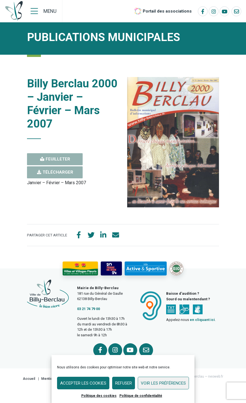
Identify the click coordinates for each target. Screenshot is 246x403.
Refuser (123, 383)
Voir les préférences (163, 383)
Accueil (29, 379)
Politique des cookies (99, 396)
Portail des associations (167, 11)
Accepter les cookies (83, 383)
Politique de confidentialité (140, 396)
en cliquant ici (202, 320)
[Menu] (43, 11)
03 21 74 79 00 (88, 309)
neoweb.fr (215, 376)
